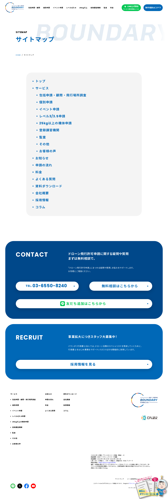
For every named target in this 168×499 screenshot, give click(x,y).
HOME (18, 55)
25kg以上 (83, 8)
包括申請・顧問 (34, 8)
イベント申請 (58, 8)
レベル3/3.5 (71, 8)
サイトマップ (119, 479)
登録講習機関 (96, 8)
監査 (105, 8)
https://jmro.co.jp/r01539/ (107, 462)
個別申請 (46, 8)
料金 (112, 8)
